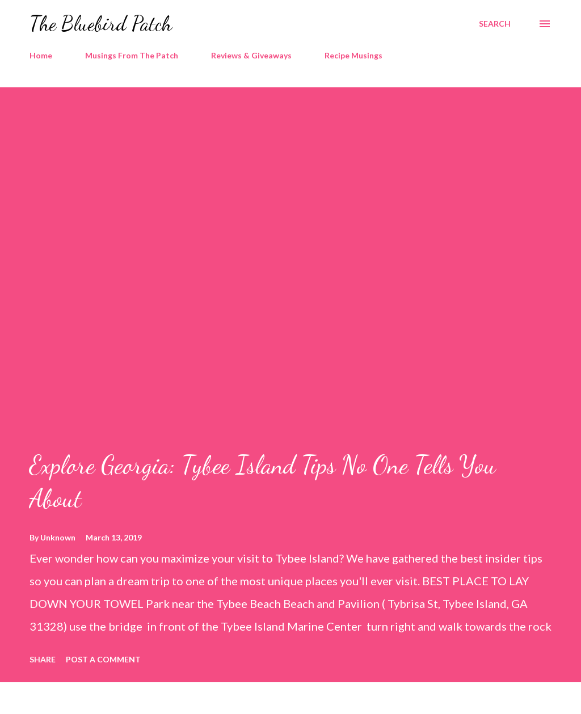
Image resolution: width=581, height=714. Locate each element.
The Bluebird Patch (101, 23)
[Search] (495, 24)
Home (41, 55)
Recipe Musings (353, 55)
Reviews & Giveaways (251, 55)
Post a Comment (103, 659)
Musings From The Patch (131, 55)
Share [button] (43, 659)
